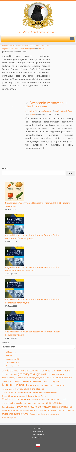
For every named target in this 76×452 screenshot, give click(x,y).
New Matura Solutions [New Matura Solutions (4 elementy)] (57, 386)
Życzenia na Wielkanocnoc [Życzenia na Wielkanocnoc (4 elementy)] (50, 414)
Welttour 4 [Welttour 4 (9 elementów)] (7, 410)
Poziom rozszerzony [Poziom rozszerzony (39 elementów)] (16, 399)
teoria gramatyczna (27, 48)
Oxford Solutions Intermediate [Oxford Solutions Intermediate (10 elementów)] (16, 392)
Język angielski (23, 45)
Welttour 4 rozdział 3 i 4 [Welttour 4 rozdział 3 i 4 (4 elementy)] (21, 410)
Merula (41, 48)
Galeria (9, 355)
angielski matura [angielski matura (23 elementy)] (13, 370)
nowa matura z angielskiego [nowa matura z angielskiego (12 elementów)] (29, 388)
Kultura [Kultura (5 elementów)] (46, 378)
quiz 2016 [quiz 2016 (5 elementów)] (5, 403)
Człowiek (36, 45)
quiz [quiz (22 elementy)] (64, 399)
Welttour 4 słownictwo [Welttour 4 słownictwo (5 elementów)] (38, 410)
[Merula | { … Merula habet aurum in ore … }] (38, 16)
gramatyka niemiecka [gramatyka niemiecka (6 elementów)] (56, 374)
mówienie (15, 48)
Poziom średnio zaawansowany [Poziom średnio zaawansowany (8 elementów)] (46, 399)
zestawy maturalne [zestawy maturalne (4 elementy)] (54, 410)
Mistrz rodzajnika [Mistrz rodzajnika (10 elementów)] (51, 381)
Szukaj (70, 173)
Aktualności (11, 352)
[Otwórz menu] (72, 39)
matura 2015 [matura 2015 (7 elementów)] (67, 378)
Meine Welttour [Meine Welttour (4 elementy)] (37, 381)
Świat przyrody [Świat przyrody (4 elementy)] (35, 414)
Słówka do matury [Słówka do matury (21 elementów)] (39, 407)
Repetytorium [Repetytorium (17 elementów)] (54, 403)
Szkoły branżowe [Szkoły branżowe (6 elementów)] (9, 407)
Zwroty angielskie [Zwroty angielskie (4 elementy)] (68, 410)
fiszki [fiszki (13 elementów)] (58, 370)
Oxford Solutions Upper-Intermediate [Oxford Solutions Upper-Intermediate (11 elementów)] (21, 396)
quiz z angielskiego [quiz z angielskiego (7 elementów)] (18, 403)
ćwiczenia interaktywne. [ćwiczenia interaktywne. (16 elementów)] (15, 413)
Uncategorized (12, 366)
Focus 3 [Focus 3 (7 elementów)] (5, 374)
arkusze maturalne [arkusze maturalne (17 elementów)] (36, 370)
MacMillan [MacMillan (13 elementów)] (55, 377)
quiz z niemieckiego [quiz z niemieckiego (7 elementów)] (36, 403)
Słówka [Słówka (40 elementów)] (22, 406)
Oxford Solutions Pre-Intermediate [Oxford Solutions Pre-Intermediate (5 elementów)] (44, 393)
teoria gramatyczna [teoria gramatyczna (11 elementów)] (62, 406)
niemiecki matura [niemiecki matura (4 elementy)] (8, 389)
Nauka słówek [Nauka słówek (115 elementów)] (14, 384)
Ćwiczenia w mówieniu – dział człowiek (47, 105)
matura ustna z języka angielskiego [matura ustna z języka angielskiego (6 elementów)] (16, 381)
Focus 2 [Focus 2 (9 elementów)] (66, 370)
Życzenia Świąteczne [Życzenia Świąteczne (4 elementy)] (9, 418)
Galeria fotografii (38, 437)
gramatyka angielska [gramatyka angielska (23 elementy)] (32, 374)
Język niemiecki (12, 362)
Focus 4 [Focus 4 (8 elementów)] (13, 374)
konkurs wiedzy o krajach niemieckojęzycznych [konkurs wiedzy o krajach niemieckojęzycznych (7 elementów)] (22, 378)
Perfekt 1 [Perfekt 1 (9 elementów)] (44, 396)
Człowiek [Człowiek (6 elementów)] (51, 371)
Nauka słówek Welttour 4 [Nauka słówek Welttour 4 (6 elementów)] (38, 385)
